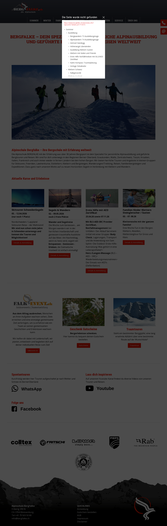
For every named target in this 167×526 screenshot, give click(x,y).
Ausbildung (72, 33)
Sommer (69, 29)
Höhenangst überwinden (80, 46)
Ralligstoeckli (75, 73)
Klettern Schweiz (75, 69)
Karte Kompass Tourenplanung (83, 62)
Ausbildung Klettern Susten (81, 50)
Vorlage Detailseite (78, 66)
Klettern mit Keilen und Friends (83, 53)
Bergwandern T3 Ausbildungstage (84, 36)
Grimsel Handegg (77, 43)
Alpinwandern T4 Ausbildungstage (84, 39)
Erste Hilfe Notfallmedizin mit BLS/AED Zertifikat (86, 58)
